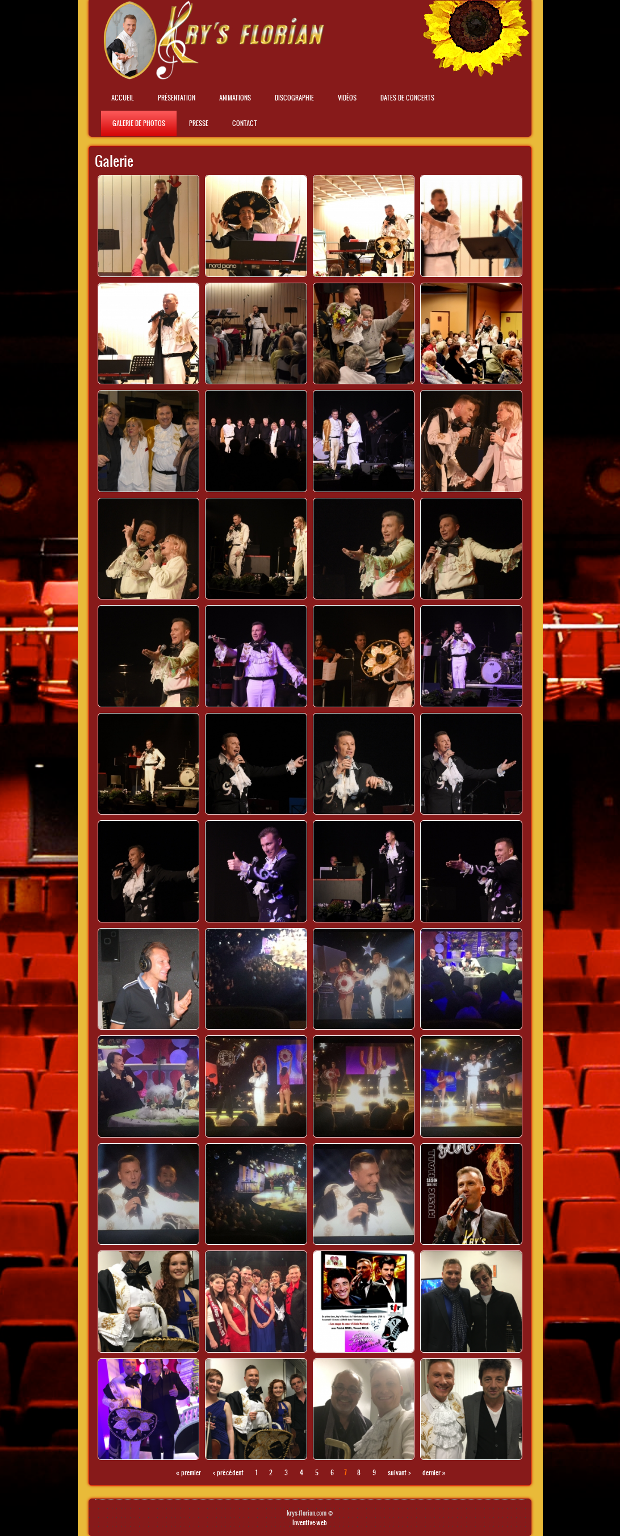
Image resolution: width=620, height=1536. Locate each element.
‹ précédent (228, 1472)
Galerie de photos (138, 123)
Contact (244, 123)
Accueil (122, 97)
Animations (235, 97)
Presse (198, 123)
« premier (188, 1472)
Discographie (294, 97)
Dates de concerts (407, 97)
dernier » (434, 1472)
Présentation (176, 97)
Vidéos (347, 97)
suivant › (399, 1472)
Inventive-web (309, 1522)
